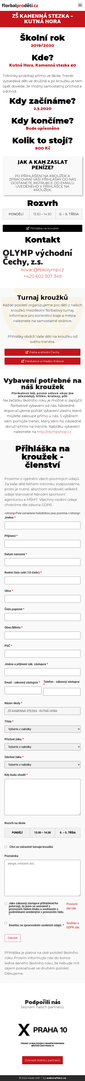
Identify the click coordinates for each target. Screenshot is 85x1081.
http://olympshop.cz (54, 431)
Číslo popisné (14, 609)
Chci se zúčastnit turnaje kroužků (31, 846)
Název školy (13, 703)
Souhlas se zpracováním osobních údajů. (36, 925)
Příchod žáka (14, 739)
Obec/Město (14, 627)
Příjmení (11, 536)
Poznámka (11, 856)
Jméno (10, 517)
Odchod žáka (14, 757)
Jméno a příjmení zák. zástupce (26, 664)
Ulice (9, 590)
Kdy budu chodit (16, 774)
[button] (80, 5)
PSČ (8, 645)
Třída (9, 721)
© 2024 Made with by (42, 1078)
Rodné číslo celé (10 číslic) (23, 572)
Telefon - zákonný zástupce (61, 683)
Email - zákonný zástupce (22, 682)
